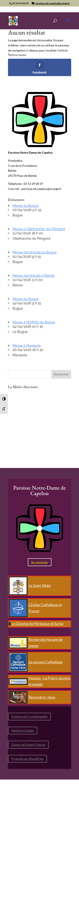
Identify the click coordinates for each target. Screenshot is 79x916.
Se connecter (39, 562)
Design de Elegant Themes (28, 744)
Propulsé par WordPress (27, 758)
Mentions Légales (22, 730)
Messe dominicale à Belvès (34, 276)
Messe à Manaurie (27, 346)
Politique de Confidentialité (29, 716)
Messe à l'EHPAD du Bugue (34, 322)
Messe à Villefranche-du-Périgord (39, 229)
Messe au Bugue (26, 206)
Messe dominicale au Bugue (35, 252)
